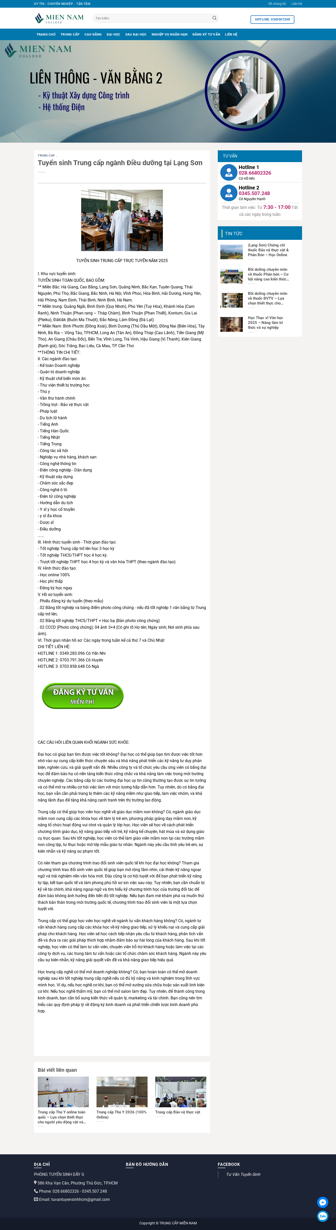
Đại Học (114, 34)
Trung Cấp (70, 34)
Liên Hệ (231, 34)
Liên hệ (297, 4)
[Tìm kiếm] (156, 18)
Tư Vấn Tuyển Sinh (243, 1174)
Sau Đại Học (136, 34)
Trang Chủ (46, 34)
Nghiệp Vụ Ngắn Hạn (170, 34)
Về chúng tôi (277, 4)
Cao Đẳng (93, 34)
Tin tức (234, 233)
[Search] (214, 18)
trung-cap (47, 155)
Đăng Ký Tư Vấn (206, 34)
